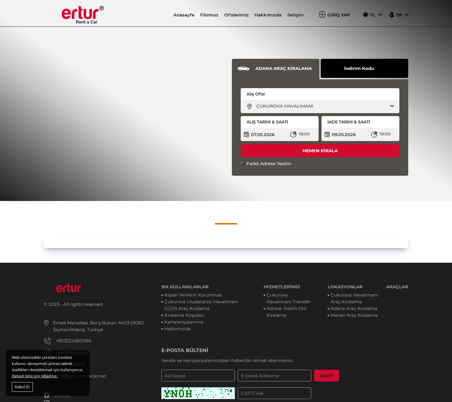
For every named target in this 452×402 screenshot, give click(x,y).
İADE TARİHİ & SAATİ (348, 122)
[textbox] (324, 106)
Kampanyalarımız (183, 322)
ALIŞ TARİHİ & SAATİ (267, 122)
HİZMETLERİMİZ (282, 286)
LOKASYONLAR (345, 286)
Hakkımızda (268, 15)
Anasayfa (183, 15)
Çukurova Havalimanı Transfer (289, 298)
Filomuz (209, 15)
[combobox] (324, 106)
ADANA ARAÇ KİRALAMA (283, 68)
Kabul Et (22, 386)
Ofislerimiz (236, 15)
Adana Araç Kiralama (354, 308)
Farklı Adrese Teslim (269, 163)
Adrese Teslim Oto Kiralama (287, 312)
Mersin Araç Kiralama (354, 315)
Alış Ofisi (256, 94)
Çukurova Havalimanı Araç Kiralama (354, 298)
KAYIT (326, 375)
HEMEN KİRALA (320, 150)
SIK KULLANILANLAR (185, 286)
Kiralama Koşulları (184, 315)
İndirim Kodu (359, 68)
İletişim (295, 15)
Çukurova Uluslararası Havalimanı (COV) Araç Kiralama (201, 305)
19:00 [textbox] (304, 134)
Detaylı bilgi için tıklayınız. (35, 375)
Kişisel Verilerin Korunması (193, 295)
